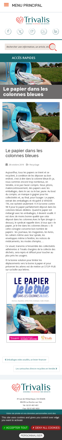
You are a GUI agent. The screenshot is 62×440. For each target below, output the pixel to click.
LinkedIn (55, 31)
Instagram (31, 31)
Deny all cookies (45, 427)
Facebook (7, 31)
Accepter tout (15, 427)
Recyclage (34, 164)
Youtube (43, 31)
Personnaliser (31, 435)
